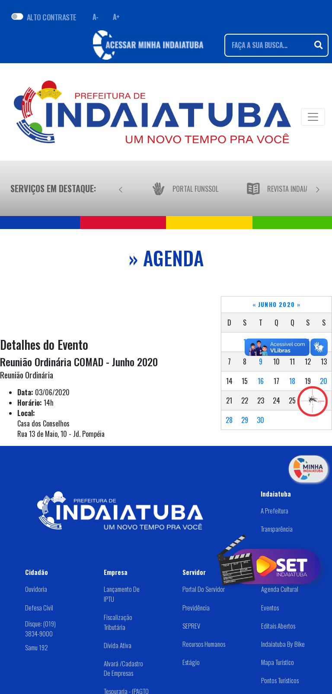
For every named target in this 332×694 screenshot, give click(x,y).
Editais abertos (278, 625)
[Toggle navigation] (313, 117)
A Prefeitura (274, 510)
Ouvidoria (36, 589)
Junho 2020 (276, 304)
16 (261, 381)
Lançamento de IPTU (122, 594)
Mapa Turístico (277, 662)
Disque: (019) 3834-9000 (40, 628)
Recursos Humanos (203, 644)
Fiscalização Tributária (118, 622)
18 (292, 381)
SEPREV (191, 625)
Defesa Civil (39, 607)
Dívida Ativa (117, 645)
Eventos (270, 607)
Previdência (196, 607)
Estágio (191, 662)
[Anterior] (120, 188)
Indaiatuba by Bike (283, 644)
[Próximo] (318, 188)
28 (229, 420)
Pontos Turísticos (280, 680)
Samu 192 (36, 647)
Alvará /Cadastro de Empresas (123, 668)
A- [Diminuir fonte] (96, 17)
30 (260, 420)
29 (244, 420)
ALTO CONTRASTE (52, 17)
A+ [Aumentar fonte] (116, 17)
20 (323, 381)
